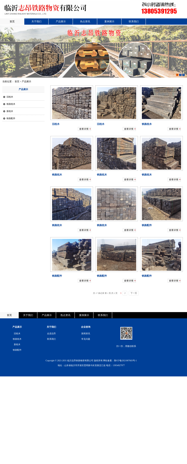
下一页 (133, 293)
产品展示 (61, 21)
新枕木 (8, 111)
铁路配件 (9, 118)
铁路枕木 (9, 104)
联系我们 (134, 21)
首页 (12, 21)
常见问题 (85, 339)
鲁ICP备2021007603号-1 (125, 360)
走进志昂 (51, 333)
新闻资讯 (85, 333)
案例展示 (109, 21)
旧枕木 (8, 97)
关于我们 (36, 21)
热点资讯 (85, 21)
